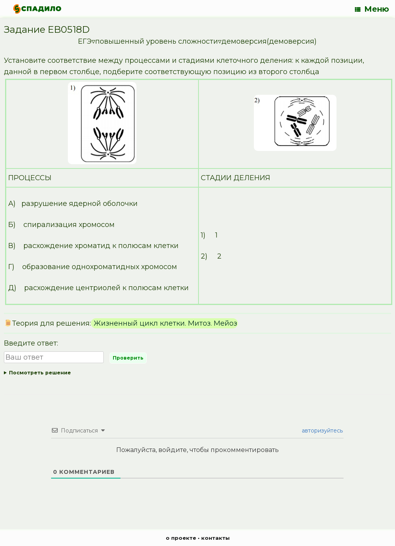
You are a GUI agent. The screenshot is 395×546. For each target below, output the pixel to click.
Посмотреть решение (40, 373)
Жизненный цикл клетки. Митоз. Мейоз (164, 323)
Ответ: (197, 373)
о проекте (181, 538)
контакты (215, 538)
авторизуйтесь (321, 430)
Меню (372, 9)
